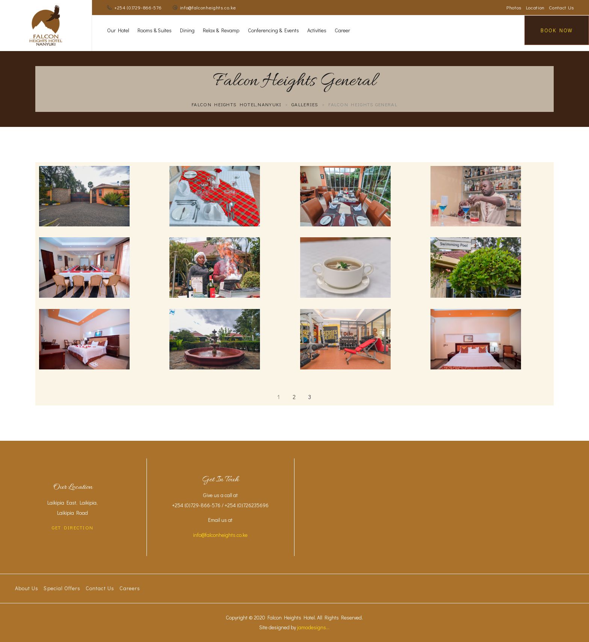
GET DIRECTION (72, 527)
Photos (513, 7)
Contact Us (561, 7)
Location (535, 7)
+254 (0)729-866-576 (138, 7)
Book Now (557, 30)
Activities (316, 30)
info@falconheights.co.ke (208, 7)
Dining (187, 30)
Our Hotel (118, 30)
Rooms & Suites (154, 30)
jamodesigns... (313, 627)
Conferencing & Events (273, 30)
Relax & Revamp (221, 30)
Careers (129, 588)
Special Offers (62, 588)
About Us (26, 588)
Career (342, 30)
